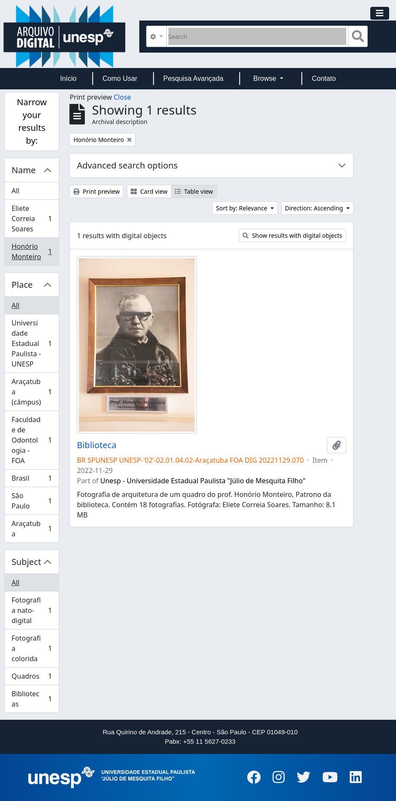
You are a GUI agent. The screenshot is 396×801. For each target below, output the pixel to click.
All (15, 190)
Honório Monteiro (31, 251)
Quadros (31, 678)
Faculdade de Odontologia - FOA (31, 440)
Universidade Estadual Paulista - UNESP (31, 343)
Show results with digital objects (292, 235)
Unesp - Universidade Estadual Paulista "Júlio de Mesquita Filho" (203, 480)
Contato (324, 78)
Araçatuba (31, 528)
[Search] (257, 36)
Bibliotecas (31, 699)
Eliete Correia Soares (31, 219)
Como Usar (119, 78)
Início (68, 78)
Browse (265, 78)
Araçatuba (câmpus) (31, 392)
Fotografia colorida (31, 648)
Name (24, 170)
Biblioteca (96, 445)
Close (122, 97)
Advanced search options (127, 165)
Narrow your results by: (32, 121)
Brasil (31, 480)
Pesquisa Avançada (193, 78)
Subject (26, 561)
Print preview (96, 191)
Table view (194, 191)
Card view (149, 191)
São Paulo (31, 501)
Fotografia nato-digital (31, 610)
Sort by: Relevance (242, 208)
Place (22, 284)
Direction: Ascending (315, 208)
